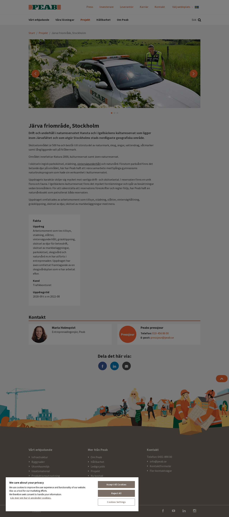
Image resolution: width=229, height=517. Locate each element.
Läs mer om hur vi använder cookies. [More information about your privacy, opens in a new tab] (30, 497)
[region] (72, 494)
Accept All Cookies (116, 484)
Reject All (116, 493)
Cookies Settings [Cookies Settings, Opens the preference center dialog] (116, 502)
